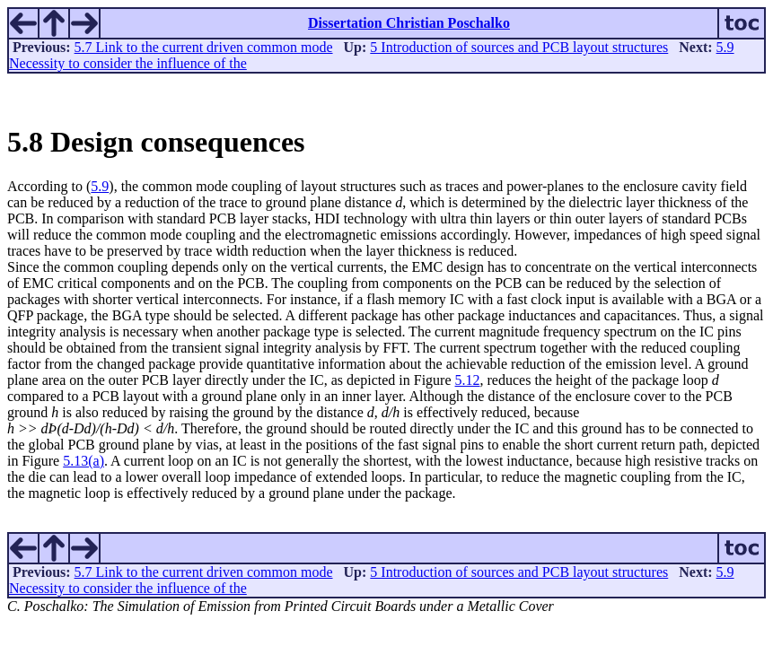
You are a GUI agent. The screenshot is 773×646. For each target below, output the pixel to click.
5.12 (467, 380)
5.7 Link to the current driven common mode (204, 47)
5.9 (100, 186)
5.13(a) (83, 460)
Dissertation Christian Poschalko (409, 23)
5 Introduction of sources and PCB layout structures (519, 47)
